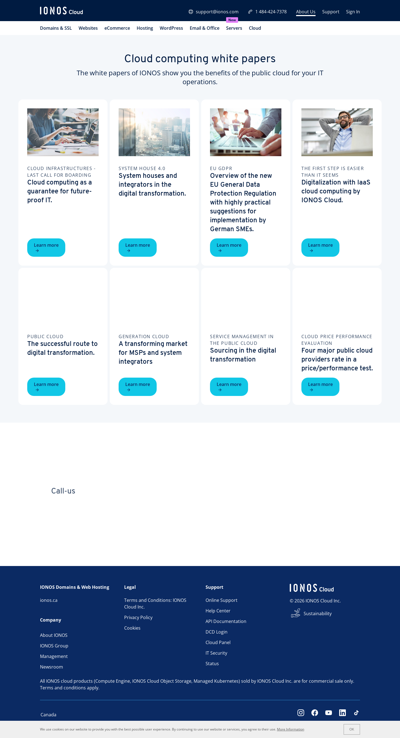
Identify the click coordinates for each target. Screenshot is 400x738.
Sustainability (318, 613)
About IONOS (54, 635)
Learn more (46, 247)
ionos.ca (49, 600)
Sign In (353, 12)
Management (54, 656)
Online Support (222, 600)
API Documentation (226, 621)
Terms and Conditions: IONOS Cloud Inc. (155, 603)
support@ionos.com (214, 12)
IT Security (216, 653)
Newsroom (51, 667)
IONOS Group (54, 646)
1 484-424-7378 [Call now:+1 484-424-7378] (267, 12)
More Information (290, 729)
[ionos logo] (61, 11)
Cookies (132, 628)
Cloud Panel (218, 642)
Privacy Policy (138, 617)
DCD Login (217, 632)
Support (330, 12)
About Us (306, 12)
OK (351, 729)
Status (212, 663)
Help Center (218, 611)
